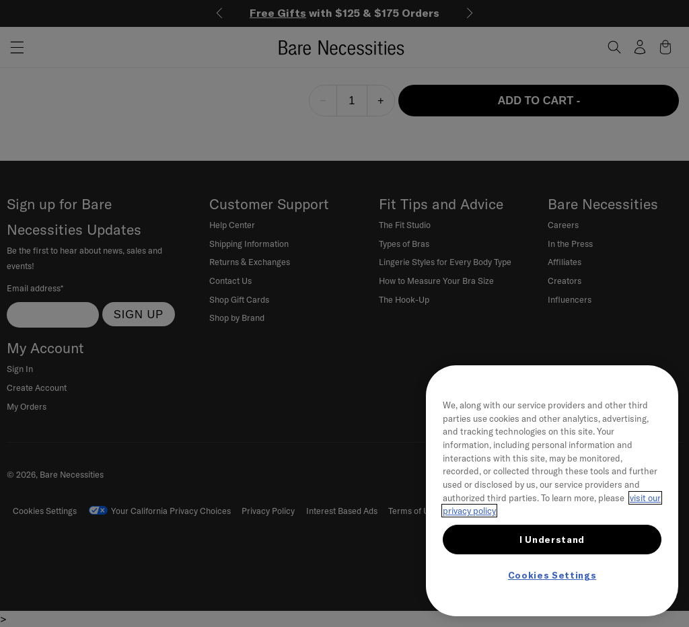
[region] (552, 490)
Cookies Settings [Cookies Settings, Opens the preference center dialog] (552, 575)
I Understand (552, 539)
